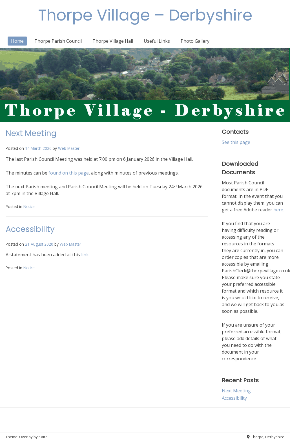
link (85, 255)
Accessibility (30, 229)
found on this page (68, 173)
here (278, 210)
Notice (29, 206)
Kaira (43, 436)
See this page (236, 142)
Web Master (68, 148)
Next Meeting (31, 133)
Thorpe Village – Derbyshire (145, 15)
